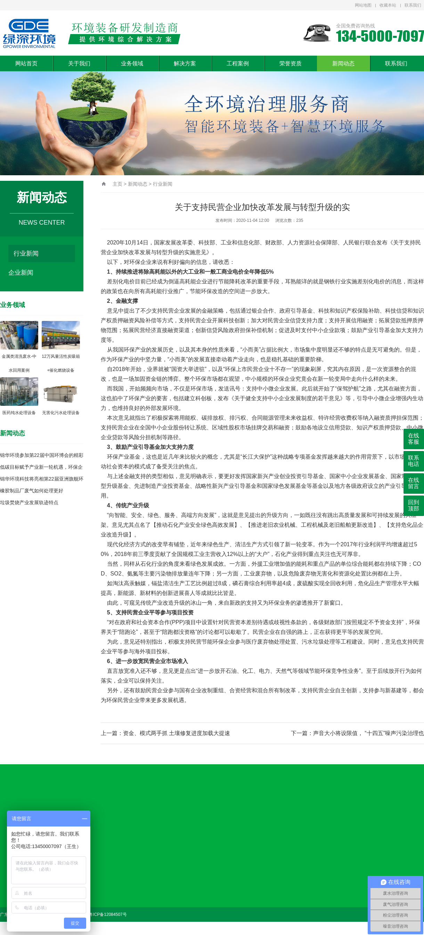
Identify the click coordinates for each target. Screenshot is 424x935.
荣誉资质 (290, 63)
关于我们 (79, 63)
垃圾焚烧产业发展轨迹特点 (29, 502)
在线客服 (413, 439)
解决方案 (185, 63)
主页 (117, 184)
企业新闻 (20, 272)
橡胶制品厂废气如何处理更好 (31, 490)
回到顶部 (413, 505)
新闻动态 (343, 63)
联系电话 (413, 461)
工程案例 (238, 63)
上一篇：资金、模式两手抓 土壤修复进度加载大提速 (165, 733)
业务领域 (132, 63)
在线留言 (413, 483)
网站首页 (26, 63)
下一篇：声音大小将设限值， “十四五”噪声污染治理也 (357, 733)
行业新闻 (26, 253)
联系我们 (413, 5)
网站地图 (363, 5)
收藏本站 (388, 5)
